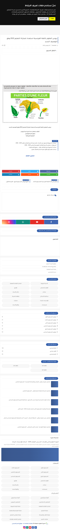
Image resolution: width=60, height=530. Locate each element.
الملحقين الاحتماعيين (44, 502)
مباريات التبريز (44, 519)
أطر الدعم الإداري (45, 498)
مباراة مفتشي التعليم (15, 515)
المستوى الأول (44, 468)
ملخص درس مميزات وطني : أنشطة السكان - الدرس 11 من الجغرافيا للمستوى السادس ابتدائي (27, 418)
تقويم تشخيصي (44, 288)
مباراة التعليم (44, 510)
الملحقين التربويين (15, 502)
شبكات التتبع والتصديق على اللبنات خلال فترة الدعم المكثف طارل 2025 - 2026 (36, 143)
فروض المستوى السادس (49, 332)
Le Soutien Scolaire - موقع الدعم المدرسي (22, 523)
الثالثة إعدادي (53, 348)
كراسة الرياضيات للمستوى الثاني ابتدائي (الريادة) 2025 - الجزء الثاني (34, 409)
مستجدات (44, 305)
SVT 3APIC (44, 370)
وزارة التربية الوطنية (51, 269)
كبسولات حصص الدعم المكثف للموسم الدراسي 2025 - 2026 (40, 145)
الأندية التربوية (44, 283)
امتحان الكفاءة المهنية (15, 283)
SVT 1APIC (44, 366)
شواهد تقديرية (15, 296)
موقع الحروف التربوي (51, 263)
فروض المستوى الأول (50, 317)
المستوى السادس (15, 476)
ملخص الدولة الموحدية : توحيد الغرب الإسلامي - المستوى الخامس (33, 427)
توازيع (15, 288)
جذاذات (44, 292)
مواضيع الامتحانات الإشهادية (49, 266)
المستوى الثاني (44, 472)
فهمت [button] (52, 18)
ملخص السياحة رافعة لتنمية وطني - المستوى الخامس (36, 391)
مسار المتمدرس (52, 272)
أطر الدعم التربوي (15, 498)
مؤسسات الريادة (44, 300)
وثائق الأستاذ (16, 305)
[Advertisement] (30, 68)
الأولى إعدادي (53, 351)
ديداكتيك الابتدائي (44, 296)
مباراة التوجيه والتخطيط (15, 510)
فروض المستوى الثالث (50, 320)
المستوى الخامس (15, 472)
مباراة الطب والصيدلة (44, 515)
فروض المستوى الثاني (50, 323)
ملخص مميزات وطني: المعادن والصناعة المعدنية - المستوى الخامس (32, 382)
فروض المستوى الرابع (50, 329)
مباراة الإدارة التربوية (15, 506)
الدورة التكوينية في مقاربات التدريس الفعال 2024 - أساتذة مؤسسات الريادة (35, 442)
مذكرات (16, 300)
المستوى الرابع (44, 476)
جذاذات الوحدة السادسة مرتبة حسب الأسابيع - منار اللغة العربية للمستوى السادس (29, 400)
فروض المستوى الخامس (49, 326)
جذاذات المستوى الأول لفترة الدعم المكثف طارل (43, 149)
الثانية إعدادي (53, 354)
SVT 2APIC (15, 366)
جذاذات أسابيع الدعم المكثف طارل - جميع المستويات (42, 147)
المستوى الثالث (15, 468)
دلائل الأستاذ (16, 292)
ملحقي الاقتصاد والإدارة (15, 519)
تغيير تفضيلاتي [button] (43, 18)
